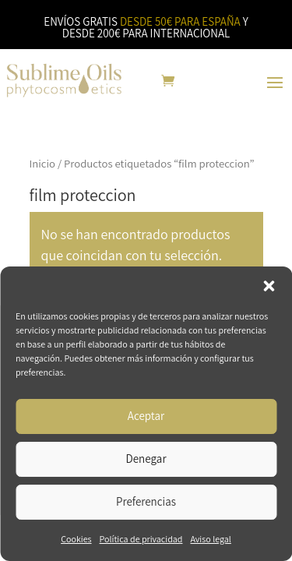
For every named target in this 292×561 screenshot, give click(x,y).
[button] (268, 286)
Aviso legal (210, 539)
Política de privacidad (141, 539)
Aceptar (146, 415)
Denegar (146, 458)
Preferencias (146, 501)
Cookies (76, 539)
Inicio (43, 163)
